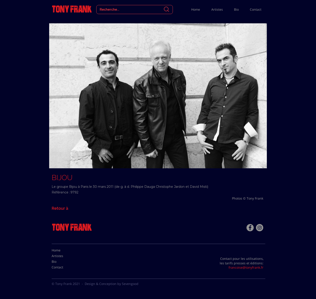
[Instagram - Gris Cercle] (259, 227)
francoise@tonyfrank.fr (246, 267)
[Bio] (63, 261)
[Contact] (63, 267)
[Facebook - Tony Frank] (250, 227)
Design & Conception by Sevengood (111, 284)
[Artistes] (63, 255)
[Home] (63, 250)
